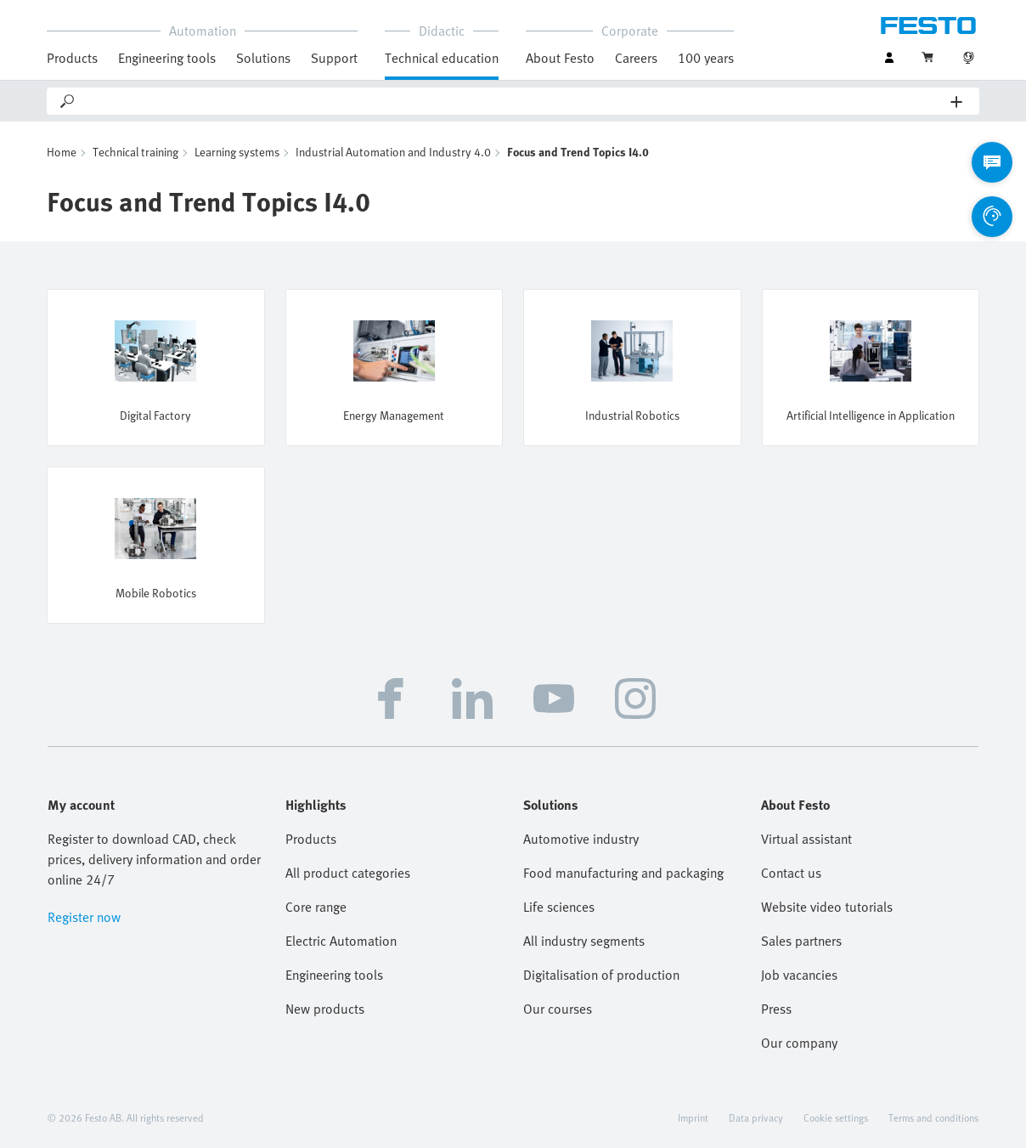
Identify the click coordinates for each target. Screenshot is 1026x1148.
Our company (799, 1042)
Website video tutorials (827, 906)
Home (61, 152)
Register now (84, 917)
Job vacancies (799, 974)
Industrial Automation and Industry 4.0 (393, 152)
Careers (636, 58)
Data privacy (756, 1117)
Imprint (693, 1117)
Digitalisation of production (601, 974)
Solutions (263, 58)
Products (72, 58)
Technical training (135, 152)
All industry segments (584, 940)
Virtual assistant (806, 838)
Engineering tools (167, 58)
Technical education (442, 58)
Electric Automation (341, 940)
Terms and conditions (933, 1117)
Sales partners (801, 940)
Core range (316, 906)
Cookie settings (835, 1117)
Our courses (557, 1008)
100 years (706, 58)
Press (776, 1008)
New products (324, 1008)
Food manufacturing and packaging (623, 872)
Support (334, 58)
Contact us (791, 872)
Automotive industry (581, 838)
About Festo (560, 58)
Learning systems (236, 152)
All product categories (347, 872)
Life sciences (559, 906)
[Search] (514, 101)
